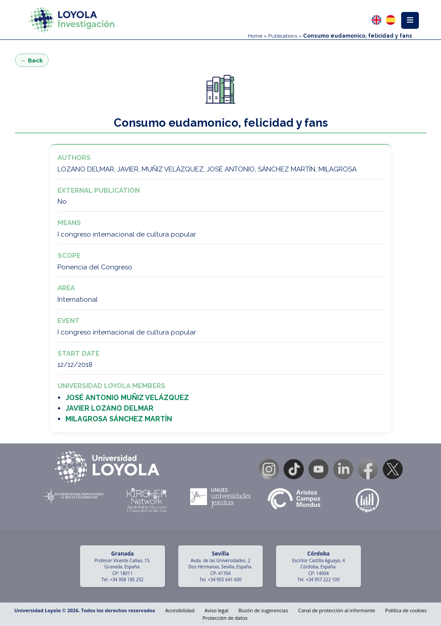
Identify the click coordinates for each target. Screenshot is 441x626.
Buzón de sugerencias (263, 610)
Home (255, 36)
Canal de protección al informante (336, 610)
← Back (32, 60)
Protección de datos (225, 617)
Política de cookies (406, 610)
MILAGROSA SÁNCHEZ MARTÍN (118, 419)
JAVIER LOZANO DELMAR (109, 408)
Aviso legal (217, 610)
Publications (282, 36)
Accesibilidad (179, 610)
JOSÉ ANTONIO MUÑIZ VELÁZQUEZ (127, 397)
